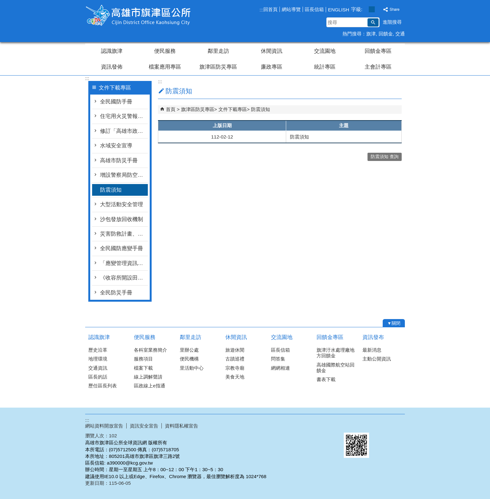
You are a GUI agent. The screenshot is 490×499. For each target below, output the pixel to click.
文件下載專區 (232, 109)
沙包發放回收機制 (121, 219)
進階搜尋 (392, 22)
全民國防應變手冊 (121, 248)
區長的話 (97, 376)
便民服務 (165, 51)
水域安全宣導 (116, 146)
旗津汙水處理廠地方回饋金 (336, 352)
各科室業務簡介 (150, 350)
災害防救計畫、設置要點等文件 (124, 234)
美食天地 (234, 376)
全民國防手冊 (116, 102)
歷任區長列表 (102, 385)
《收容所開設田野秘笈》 (124, 278)
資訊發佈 (112, 67)
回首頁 (270, 9)
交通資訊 (97, 368)
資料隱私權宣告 (181, 425)
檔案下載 (143, 368)
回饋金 (386, 33)
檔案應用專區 (165, 67)
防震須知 (111, 190)
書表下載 (326, 379)
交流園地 (325, 51)
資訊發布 (373, 337)
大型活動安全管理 (121, 204)
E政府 (350, 424)
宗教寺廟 (234, 368)
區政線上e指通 (149, 385)
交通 (400, 33)
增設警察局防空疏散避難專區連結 (124, 175)
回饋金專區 (378, 51)
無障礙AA (382, 425)
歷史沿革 (97, 350)
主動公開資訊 (376, 358)
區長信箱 (314, 9)
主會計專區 (378, 67)
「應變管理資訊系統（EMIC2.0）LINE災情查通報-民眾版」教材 (124, 263)
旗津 (371, 33)
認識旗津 (112, 51)
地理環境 (97, 358)
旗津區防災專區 (218, 67)
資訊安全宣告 (144, 425)
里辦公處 (189, 350)
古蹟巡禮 (234, 358)
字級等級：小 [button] (365, 9)
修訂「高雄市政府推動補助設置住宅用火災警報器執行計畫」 (124, 131)
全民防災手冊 (116, 293)
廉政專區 (271, 67)
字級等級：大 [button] (378, 9)
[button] (373, 22)
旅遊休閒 (234, 350)
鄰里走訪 (218, 51)
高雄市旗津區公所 (138, 15)
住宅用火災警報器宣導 (124, 116)
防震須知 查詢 (385, 156)
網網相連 (280, 368)
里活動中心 (192, 368)
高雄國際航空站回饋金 (336, 367)
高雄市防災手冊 (119, 160)
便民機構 (189, 358)
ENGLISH (338, 9)
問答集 (278, 358)
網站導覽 (291, 9)
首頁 (170, 109)
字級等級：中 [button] (372, 9)
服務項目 (143, 358)
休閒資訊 (271, 51)
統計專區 (325, 67)
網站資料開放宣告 (104, 425)
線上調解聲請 (148, 376)
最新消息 (371, 350)
